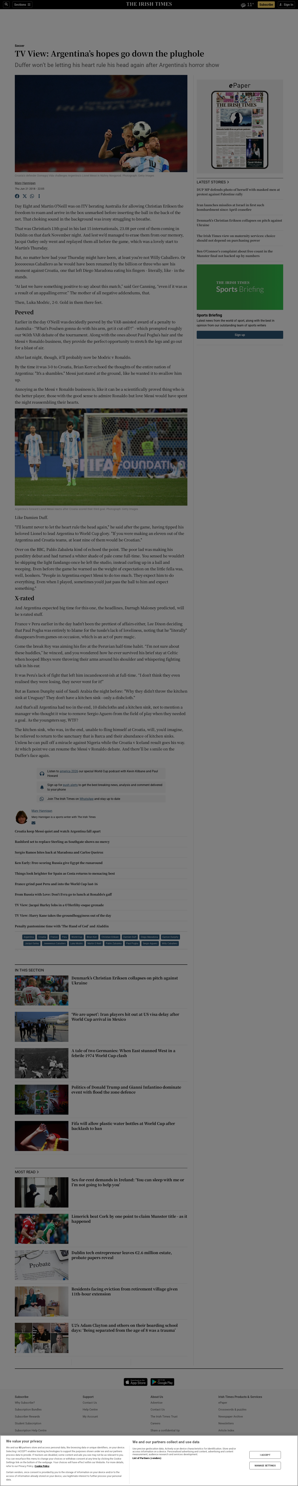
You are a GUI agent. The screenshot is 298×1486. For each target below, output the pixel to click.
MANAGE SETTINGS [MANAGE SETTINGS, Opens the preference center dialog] (265, 1465)
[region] (149, 1460)
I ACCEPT (265, 1454)
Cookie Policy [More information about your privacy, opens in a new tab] (42, 1466)
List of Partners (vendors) (146, 1458)
